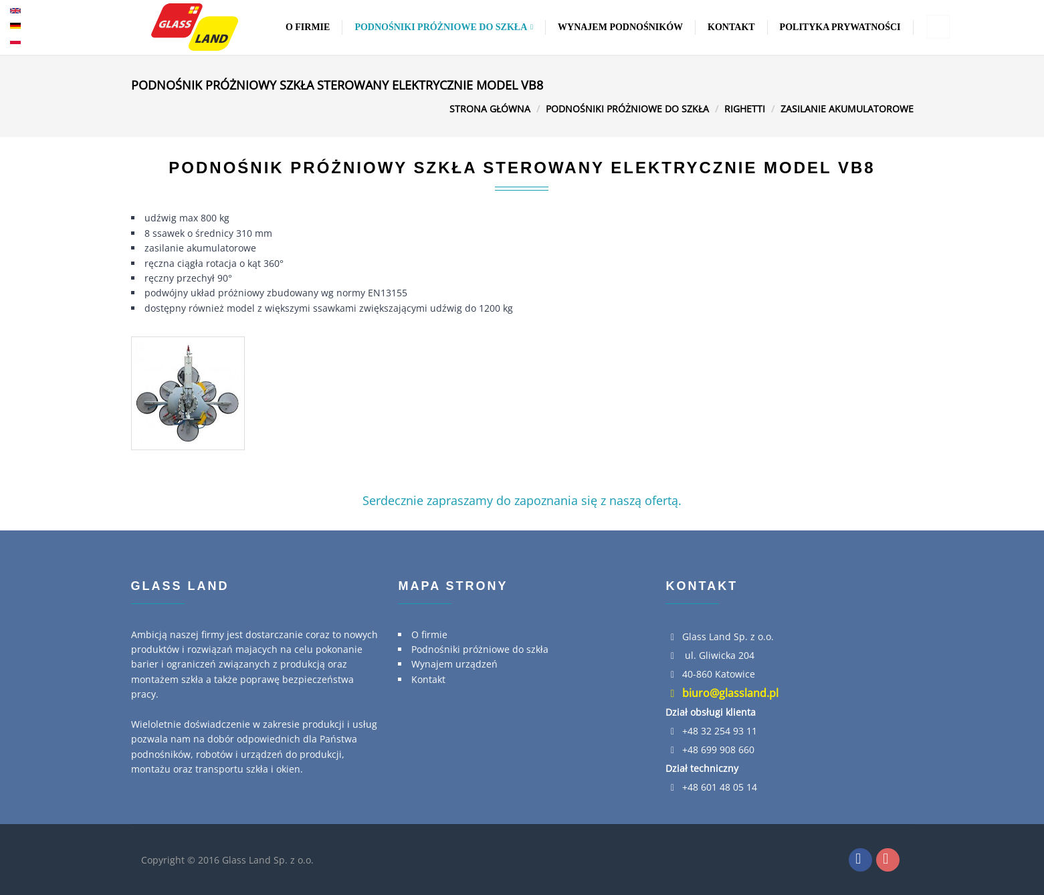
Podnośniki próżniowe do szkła (443, 27)
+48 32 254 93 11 (719, 730)
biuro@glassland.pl (721, 693)
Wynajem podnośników (620, 27)
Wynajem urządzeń (454, 664)
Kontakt (731, 27)
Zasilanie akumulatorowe (847, 108)
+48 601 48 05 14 (719, 787)
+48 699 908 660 (718, 749)
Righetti (744, 108)
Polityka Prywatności (840, 27)
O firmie (308, 27)
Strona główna (489, 108)
